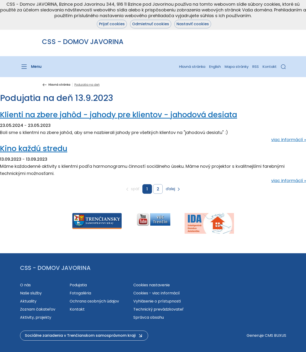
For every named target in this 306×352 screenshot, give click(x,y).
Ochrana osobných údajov (94, 301)
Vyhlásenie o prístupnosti (157, 301)
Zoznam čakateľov (37, 309)
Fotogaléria (80, 293)
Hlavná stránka (192, 66)
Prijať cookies (112, 24)
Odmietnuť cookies (150, 24)
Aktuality (28, 301)
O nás (25, 285)
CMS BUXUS (275, 335)
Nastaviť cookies (192, 24)
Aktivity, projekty (35, 317)
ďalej (170, 189)
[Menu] (30, 66)
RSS (255, 66)
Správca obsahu (148, 317)
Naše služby (31, 293)
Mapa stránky (237, 66)
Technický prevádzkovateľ (158, 309)
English (215, 66)
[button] (283, 66)
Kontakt (270, 66)
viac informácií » (288, 140)
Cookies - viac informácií (156, 293)
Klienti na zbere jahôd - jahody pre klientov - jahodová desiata (118, 114)
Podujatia (78, 285)
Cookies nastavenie (151, 285)
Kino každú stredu (33, 148)
